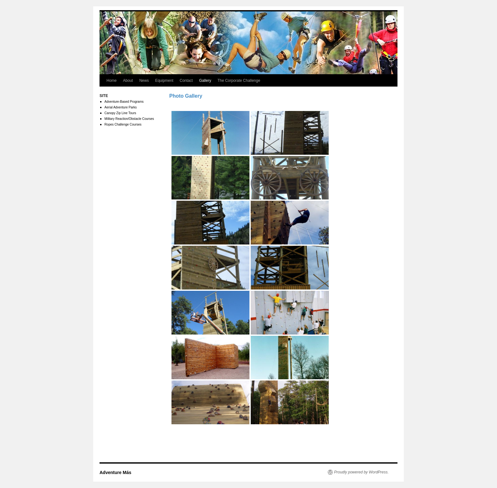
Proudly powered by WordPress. (361, 472)
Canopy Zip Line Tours (120, 113)
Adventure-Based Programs (124, 101)
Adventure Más (115, 472)
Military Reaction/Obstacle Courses (129, 118)
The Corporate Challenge (238, 80)
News (144, 80)
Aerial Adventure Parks (121, 107)
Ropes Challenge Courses (123, 124)
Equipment (164, 80)
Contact (186, 80)
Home (111, 80)
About (128, 80)
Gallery (205, 80)
